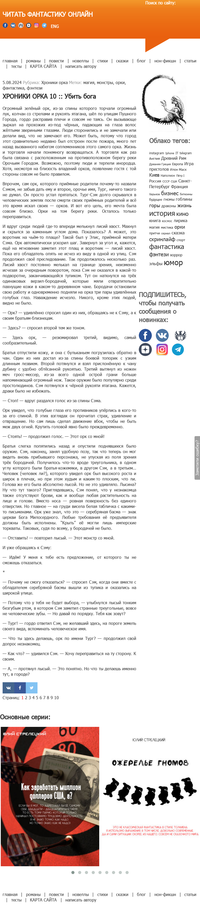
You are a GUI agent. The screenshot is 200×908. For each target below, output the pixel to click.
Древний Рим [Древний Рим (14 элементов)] (173, 158)
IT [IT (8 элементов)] (177, 153)
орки (120, 82)
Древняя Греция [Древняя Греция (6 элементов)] (160, 164)
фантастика (13, 88)
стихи (102, 60)
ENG (54, 26)
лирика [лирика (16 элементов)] (180, 220)
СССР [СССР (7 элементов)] (166, 181)
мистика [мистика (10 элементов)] (167, 227)
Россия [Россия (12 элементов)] (155, 180)
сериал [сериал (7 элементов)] (165, 233)
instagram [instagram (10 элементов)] (156, 153)
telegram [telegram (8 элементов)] (186, 153)
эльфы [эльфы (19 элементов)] (155, 263)
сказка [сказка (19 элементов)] (178, 232)
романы (33, 60)
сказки (122, 60)
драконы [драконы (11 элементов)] (168, 205)
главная (10, 60)
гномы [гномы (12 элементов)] (169, 199)
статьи (190, 60)
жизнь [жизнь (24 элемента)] (184, 205)
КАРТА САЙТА (43, 66)
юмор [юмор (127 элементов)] (173, 262)
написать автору (80, 66)
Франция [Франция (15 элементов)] (179, 186)
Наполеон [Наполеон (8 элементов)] (168, 175)
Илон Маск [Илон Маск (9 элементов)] (178, 169)
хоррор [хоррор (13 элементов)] (176, 254)
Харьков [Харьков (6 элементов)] (154, 194)
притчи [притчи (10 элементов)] (154, 233)
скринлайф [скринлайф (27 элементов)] (162, 238)
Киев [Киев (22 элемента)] (154, 175)
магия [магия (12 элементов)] (154, 227)
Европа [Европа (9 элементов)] (177, 164)
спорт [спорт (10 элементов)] (181, 240)
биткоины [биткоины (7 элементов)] (186, 194)
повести (56, 60)
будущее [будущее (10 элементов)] (155, 199)
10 (56, 697)
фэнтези (34, 88)
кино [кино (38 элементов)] (182, 213)
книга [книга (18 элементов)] (155, 220)
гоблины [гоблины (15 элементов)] (184, 199)
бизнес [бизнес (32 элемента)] (170, 192)
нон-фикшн (165, 60)
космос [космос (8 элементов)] (167, 221)
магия (88, 82)
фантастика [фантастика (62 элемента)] (166, 246)
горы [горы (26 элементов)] (154, 205)
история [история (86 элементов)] (162, 212)
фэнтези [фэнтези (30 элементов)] (159, 254)
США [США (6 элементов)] (174, 181)
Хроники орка (54, 82)
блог (141, 60)
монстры (105, 82)
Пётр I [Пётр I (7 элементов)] (180, 175)
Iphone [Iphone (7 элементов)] (169, 153)
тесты (16, 66)
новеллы (80, 60)
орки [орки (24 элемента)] (179, 226)
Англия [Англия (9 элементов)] (154, 158)
